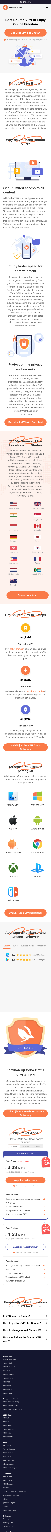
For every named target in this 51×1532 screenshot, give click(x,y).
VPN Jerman (7, 1426)
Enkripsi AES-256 (9, 1461)
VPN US (6, 1418)
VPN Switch (7, 1390)
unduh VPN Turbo (35, 691)
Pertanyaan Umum (10, 1519)
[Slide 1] (18, 1008)
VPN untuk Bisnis (9, 1511)
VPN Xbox (7, 1386)
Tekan (5, 1507)
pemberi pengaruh (9, 1503)
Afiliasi (5, 1499)
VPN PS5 (6, 1382)
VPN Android (8, 1364)
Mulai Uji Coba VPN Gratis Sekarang (25, 747)
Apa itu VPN (7, 1477)
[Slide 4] (34, 1008)
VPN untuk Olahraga (10, 1406)
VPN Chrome (8, 1379)
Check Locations (27, 595)
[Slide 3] (29, 1008)
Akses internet (8, 1465)
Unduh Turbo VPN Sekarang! (25, 913)
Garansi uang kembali (11, 1496)
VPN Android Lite (9, 1367)
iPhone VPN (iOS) (9, 1360)
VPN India (7, 1433)
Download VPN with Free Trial (25, 422)
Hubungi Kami (8, 1523)
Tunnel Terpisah (9, 1449)
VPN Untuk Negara (10, 1468)
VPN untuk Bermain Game (12, 1410)
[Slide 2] (24, 1008)
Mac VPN (6, 1371)
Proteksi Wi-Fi (8, 1453)
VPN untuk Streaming (11, 1402)
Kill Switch (7, 1446)
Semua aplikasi (8, 1394)
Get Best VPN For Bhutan (25, 32)
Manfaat (6, 1488)
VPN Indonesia (8, 1430)
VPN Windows (8, 1375)
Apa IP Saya (7, 1481)
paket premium (17, 649)
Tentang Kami (8, 1527)
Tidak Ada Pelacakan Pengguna (14, 1492)
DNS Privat (7, 1457)
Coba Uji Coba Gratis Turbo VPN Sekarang (25, 1113)
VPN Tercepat (8, 1484)
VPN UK (6, 1422)
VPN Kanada (8, 1437)
